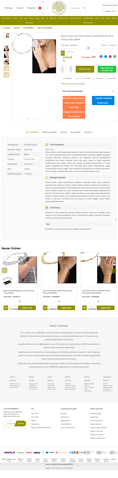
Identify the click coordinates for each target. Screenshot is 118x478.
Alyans (37, 18)
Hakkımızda (35, 424)
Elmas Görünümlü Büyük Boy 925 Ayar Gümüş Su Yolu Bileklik (19, 291)
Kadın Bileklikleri (28, 28)
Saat (102, 18)
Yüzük (21, 18)
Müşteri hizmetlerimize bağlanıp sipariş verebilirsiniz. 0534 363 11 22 (108, 387)
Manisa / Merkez (97, 460)
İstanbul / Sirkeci (21, 460)
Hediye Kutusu (88, 23)
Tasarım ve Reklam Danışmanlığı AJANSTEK (59, 464)
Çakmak (97, 18)
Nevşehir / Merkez (54, 460)
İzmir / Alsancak (45, 460)
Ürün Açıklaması (32, 132)
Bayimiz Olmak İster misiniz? (41, 427)
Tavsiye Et (88, 132)
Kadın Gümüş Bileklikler (44, 28)
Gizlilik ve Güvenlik (96, 431)
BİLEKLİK (17, 28)
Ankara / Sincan (37, 460)
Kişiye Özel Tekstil (75, 18)
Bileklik (31, 18)
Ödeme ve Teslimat (96, 434)
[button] (32, 118)
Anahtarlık (29, 23)
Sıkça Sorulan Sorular (68, 427)
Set (47, 18)
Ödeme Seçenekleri (49, 132)
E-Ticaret (52, 468)
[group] (34, 55)
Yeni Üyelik (35, 417)
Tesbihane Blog (95, 413)
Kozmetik (114, 18)
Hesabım (64, 413)
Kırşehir (113, 459)
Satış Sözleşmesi (96, 424)
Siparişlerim (65, 417)
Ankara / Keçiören (29, 460)
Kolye (26, 18)
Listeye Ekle (67, 78)
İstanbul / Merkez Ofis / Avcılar (9, 460)
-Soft (47, 468)
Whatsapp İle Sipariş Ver (107, 69)
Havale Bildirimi (66, 424)
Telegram (20, 8)
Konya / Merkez (81, 460)
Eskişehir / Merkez (106, 460)
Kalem (108, 18)
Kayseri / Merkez (89, 460)
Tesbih (15, 18)
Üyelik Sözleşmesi (96, 420)
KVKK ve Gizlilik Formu (97, 438)
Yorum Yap (112, 45)
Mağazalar (31, 8)
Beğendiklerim (66, 420)
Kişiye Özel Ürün (63, 18)
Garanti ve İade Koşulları (98, 427)
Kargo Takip (94, 417)
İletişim (33, 420)
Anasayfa (6, 28)
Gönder (21, 423)
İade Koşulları (75, 132)
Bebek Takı (53, 18)
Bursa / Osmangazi (72, 460)
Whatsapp (8, 8)
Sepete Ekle (85, 69)
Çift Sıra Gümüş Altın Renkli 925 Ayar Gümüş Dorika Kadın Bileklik (57, 291)
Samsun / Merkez (63, 460)
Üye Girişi (34, 413)
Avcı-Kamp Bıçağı (88, 18)
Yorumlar (63, 132)
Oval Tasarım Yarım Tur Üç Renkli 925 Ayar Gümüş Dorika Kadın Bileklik (96, 291)
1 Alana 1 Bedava (6, 18)
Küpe (42, 18)
